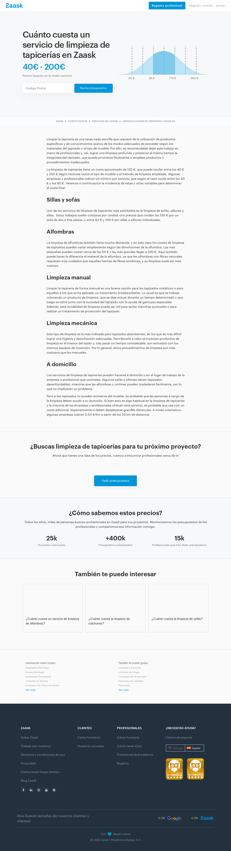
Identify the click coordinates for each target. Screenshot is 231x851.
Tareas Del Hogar (34, 672)
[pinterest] (54, 790)
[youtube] (46, 790)
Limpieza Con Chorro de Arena (42, 685)
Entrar (220, 5)
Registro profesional (167, 5)
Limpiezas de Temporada (132, 676)
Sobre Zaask (29, 737)
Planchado (124, 685)
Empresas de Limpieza (130, 681)
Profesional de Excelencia (135, 754)
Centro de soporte (179, 737)
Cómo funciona (89, 737)
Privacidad (28, 763)
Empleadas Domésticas (38, 676)
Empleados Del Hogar (37, 668)
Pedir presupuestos (115, 480)
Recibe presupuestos (93, 88)
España (196, 748)
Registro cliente (201, 5)
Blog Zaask (28, 780)
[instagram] (38, 790)
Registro (123, 763)
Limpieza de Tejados (36, 681)
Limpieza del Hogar (129, 672)
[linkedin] (31, 790)
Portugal (178, 748)
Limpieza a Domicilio (129, 668)
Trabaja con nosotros (36, 746)
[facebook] (23, 790)
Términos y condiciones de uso (43, 754)
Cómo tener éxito (129, 746)
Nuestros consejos (91, 746)
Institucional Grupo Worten (40, 772)
